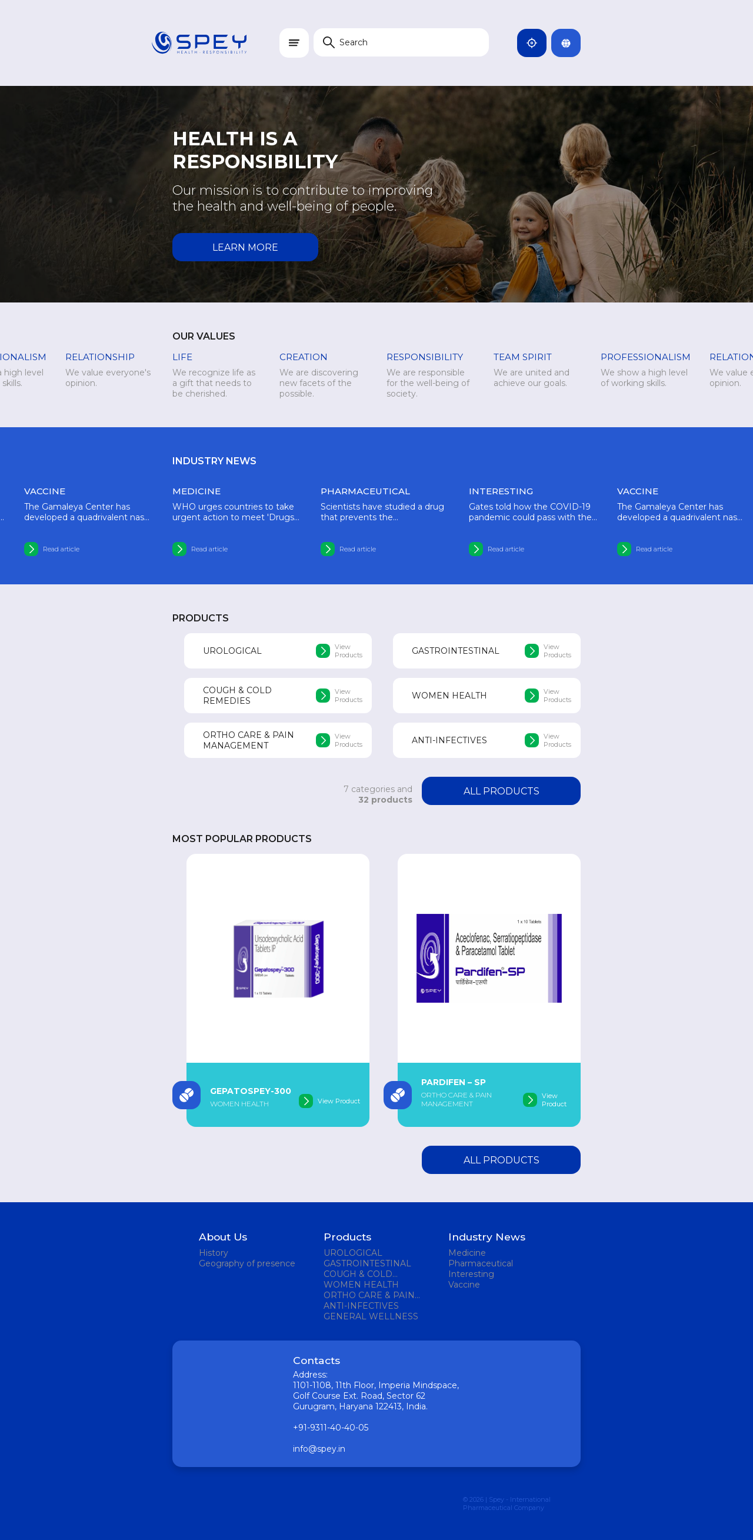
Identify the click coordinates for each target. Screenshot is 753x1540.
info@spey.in (319, 1448)
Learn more (245, 247)
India (537, 43)
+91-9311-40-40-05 (330, 1427)
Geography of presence (247, 1263)
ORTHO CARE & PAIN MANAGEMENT (369, 1295)
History (213, 1253)
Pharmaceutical (480, 1263)
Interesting (471, 1274)
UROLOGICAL (353, 1253)
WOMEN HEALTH (361, 1284)
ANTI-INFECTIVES (361, 1305)
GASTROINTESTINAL (367, 1263)
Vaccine (464, 1284)
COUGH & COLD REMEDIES (358, 1274)
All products (501, 791)
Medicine (467, 1253)
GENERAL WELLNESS (371, 1316)
